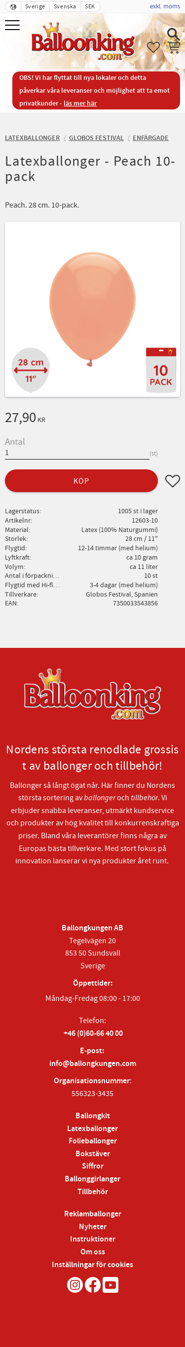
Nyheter (93, 1227)
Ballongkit (92, 1116)
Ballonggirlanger (92, 1179)
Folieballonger (93, 1141)
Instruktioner (92, 1239)
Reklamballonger (92, 1214)
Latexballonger (92, 1129)
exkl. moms (165, 6)
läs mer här (80, 103)
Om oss (92, 1252)
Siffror (93, 1166)
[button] (13, 26)
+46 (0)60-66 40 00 (93, 1033)
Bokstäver (92, 1154)
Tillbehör (92, 1192)
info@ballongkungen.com (92, 1064)
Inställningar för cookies (92, 1265)
